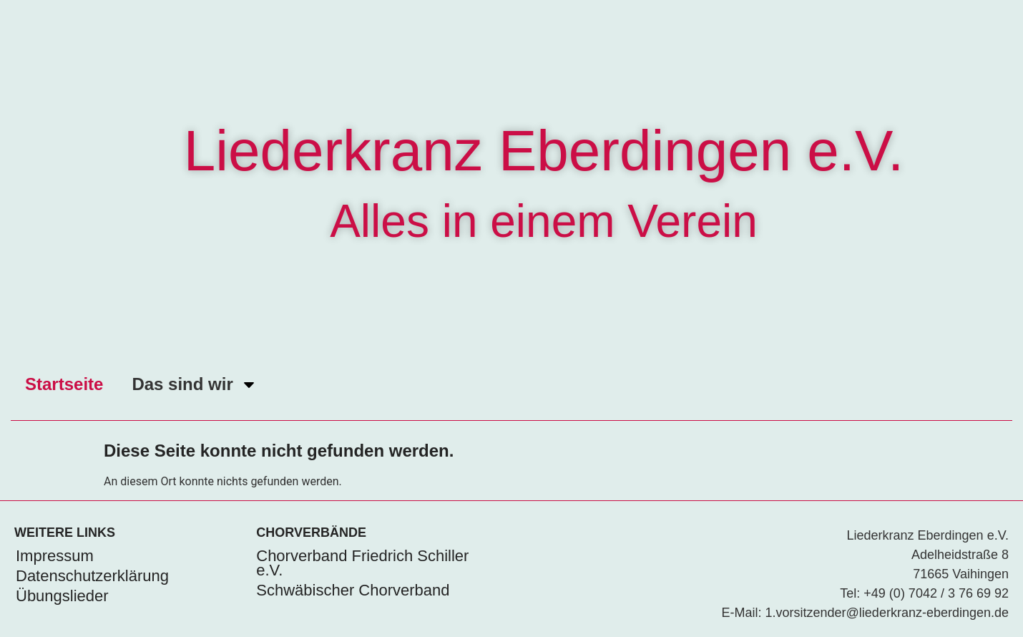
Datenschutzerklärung (92, 576)
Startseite (64, 384)
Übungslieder (62, 596)
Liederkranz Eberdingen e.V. (544, 151)
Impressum (55, 556)
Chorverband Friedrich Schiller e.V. (362, 563)
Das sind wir (194, 384)
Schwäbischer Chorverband (352, 590)
